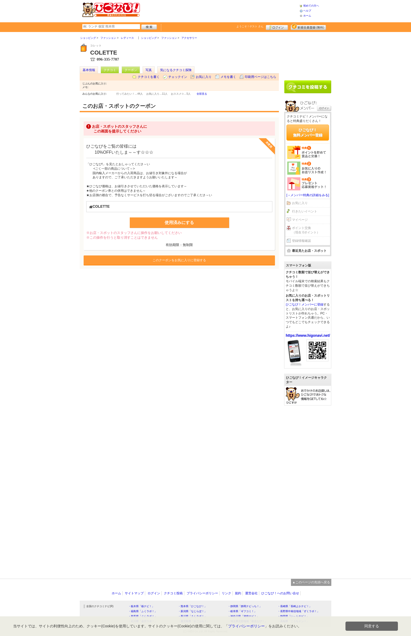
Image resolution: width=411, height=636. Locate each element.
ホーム (307, 15)
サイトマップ (134, 593)
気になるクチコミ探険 (176, 70)
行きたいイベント (304, 211)
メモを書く (228, 77)
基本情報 (89, 70)
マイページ (300, 220)
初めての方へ (311, 5)
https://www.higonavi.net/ (308, 335)
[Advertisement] (219, 10)
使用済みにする (179, 222)
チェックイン (177, 77)
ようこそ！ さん (249, 26)
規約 (238, 593)
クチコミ (110, 70)
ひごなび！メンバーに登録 (304, 304)
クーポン (131, 70)
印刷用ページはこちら (260, 77)
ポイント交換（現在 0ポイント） (306, 230)
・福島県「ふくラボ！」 (142, 611)
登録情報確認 (301, 241)
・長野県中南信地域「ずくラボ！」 (299, 611)
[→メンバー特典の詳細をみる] (307, 195)
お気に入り (204, 77)
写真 (148, 70)
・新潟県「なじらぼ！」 (192, 611)
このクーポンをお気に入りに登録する (179, 260)
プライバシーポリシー (202, 593)
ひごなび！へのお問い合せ (280, 593)
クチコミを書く (149, 77)
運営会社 (251, 593)
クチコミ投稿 (173, 593)
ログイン (277, 26)
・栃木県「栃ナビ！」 (141, 606)
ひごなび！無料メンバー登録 (307, 132)
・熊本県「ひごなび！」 (192, 606)
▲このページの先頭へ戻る (311, 582)
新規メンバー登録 (308, 26)
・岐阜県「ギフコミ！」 (242, 611)
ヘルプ (307, 10)
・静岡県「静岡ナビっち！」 (245, 606)
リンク (226, 593)
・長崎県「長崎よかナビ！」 (295, 606)
